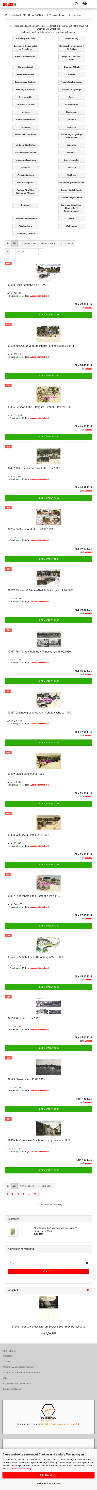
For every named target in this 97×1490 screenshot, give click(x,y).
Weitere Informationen (48, 1483)
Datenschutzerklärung (20, 1468)
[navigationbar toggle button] (93, 4)
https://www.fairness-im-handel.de (62, 1424)
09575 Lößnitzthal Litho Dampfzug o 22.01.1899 (36, 957)
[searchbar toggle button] (76, 4)
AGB (4, 1378)
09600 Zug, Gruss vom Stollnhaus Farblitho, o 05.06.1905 (41, 345)
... (29, 251)
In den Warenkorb (48, 314)
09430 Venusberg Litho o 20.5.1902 (28, 835)
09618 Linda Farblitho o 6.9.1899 (26, 284)
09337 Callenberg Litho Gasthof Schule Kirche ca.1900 (39, 712)
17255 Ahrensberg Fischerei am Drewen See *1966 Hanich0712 (48, 1326)
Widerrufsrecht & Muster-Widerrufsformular (22, 1372)
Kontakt (6, 1361)
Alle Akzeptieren (48, 1475)
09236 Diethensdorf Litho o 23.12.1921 (30, 529)
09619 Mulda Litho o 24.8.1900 (25, 773)
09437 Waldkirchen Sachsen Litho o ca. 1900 (33, 468)
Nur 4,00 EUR (48, 1333)
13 (35, 251)
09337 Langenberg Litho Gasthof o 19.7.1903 (34, 896)
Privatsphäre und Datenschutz (16, 1383)
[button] (8, 243)
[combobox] (28, 243)
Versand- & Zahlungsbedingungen (18, 1367)
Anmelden (48, 1271)
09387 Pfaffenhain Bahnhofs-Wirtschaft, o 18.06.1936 (39, 651)
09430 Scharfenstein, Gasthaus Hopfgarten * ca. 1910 (38, 1140)
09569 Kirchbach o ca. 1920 (23, 1018)
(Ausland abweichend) (39, 296)
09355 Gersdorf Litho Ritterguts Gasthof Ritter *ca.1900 (39, 407)
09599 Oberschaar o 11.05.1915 (26, 1079)
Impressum (7, 1356)
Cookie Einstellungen (12, 1389)
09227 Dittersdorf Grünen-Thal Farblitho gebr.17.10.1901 (40, 590)
